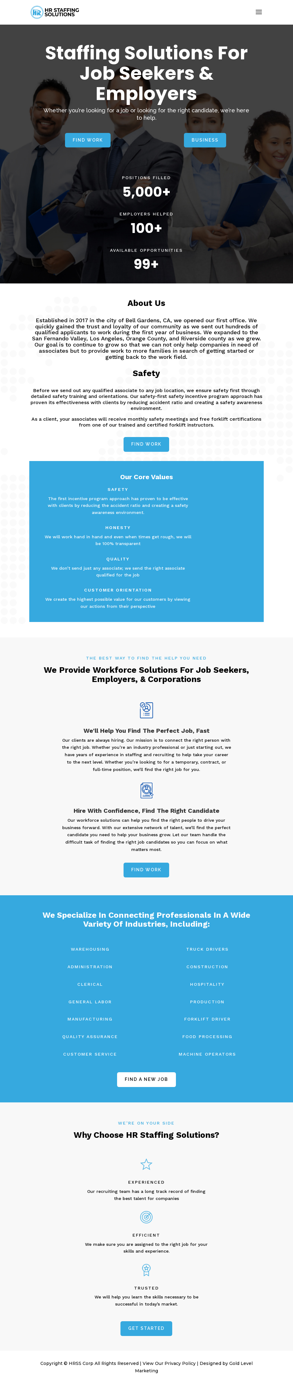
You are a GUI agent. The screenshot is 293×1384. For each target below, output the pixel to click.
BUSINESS (205, 140)
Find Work (88, 140)
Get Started (146, 1328)
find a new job (146, 1079)
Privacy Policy (180, 1363)
